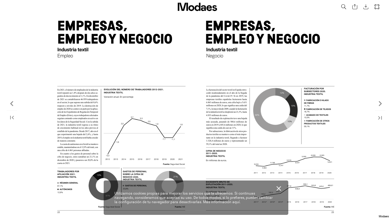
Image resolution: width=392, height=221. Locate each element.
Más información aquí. (222, 202)
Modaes (384, 216)
